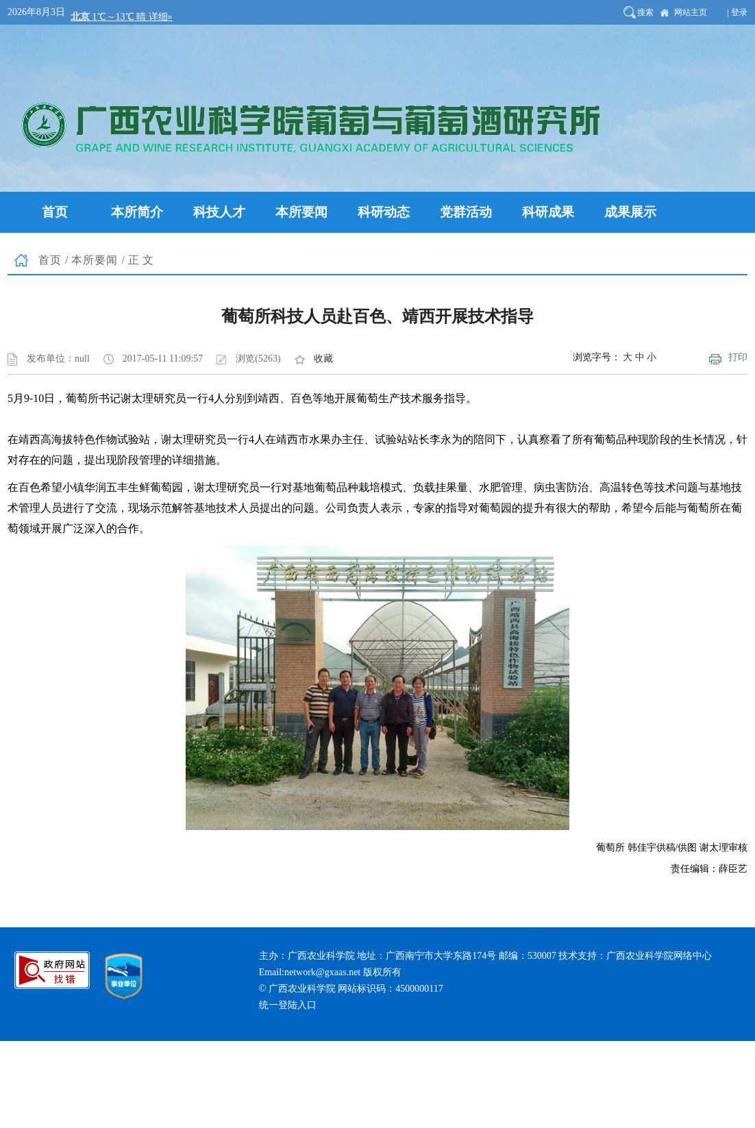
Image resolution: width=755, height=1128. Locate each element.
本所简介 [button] (137, 212)
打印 (737, 357)
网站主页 (690, 12)
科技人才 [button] (219, 212)
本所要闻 (94, 260)
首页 (50, 260)
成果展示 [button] (630, 212)
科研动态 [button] (384, 212)
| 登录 (737, 12)
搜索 (645, 12)
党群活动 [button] (466, 212)
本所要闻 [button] (301, 212)
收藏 (323, 358)
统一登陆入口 (288, 1005)
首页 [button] (55, 212)
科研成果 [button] (548, 212)
